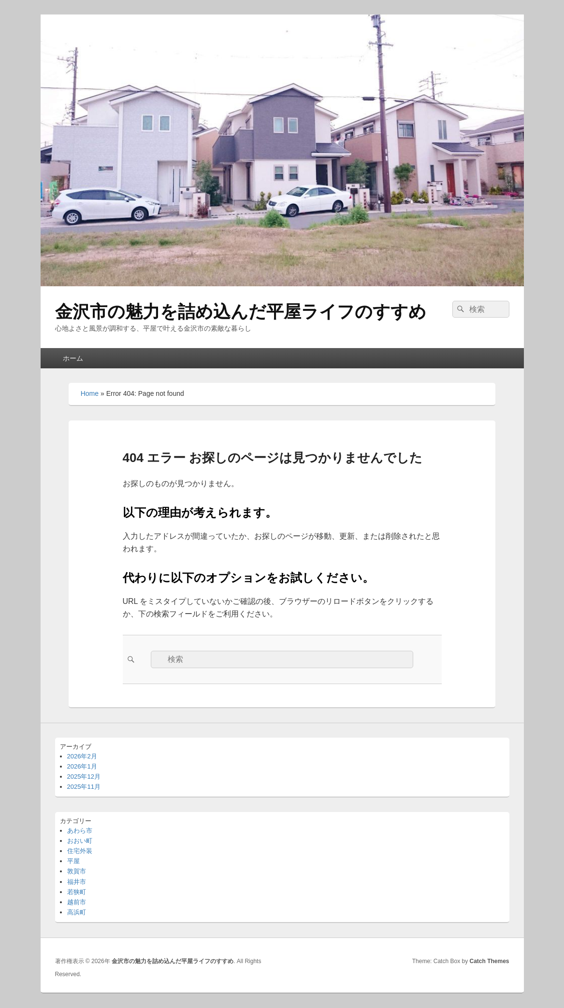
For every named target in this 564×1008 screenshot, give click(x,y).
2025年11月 (84, 786)
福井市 (76, 881)
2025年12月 (84, 776)
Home (90, 393)
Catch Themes (489, 961)
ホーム (73, 358)
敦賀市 (76, 871)
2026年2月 (82, 756)
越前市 (76, 902)
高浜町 (76, 912)
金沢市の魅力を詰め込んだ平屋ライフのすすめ (240, 312)
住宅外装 (79, 850)
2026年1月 (82, 766)
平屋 (73, 861)
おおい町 (79, 840)
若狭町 (76, 892)
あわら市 (79, 830)
